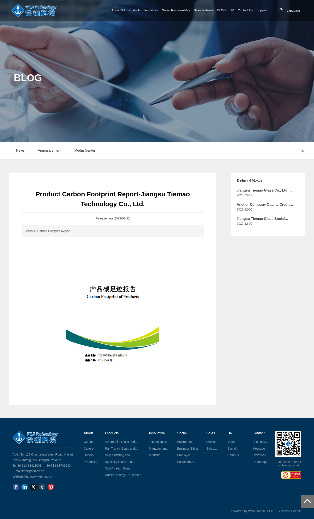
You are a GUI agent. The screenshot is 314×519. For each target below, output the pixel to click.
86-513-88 (24, 465)
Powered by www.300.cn (248, 511)
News (20, 150)
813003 (36, 465)
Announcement (49, 150)
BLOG (28, 77)
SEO (270, 511)
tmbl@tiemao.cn (33, 471)
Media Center (84, 150)
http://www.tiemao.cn (38, 476)
